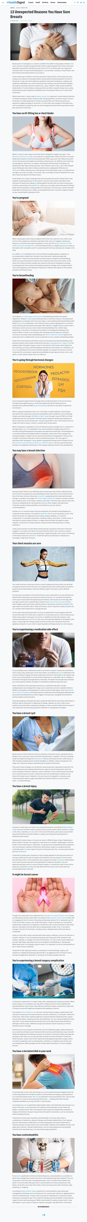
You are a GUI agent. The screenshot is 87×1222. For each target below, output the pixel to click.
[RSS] (84, 2)
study (38, 1097)
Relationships (61, 2)
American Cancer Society (58, 918)
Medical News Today (41, 416)
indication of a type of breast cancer (56, 915)
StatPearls (48, 68)
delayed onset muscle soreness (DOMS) (57, 602)
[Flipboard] (78, 2)
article (22, 254)
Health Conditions (22, 8)
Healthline (35, 185)
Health (38, 2)
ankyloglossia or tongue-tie (60, 343)
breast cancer (41, 96)
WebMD (66, 604)
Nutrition (45, 2)
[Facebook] (75, 2)
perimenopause (41, 405)
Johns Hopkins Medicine (46, 498)
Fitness (52, 2)
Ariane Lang (15, 20)
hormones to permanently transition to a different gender (33, 443)
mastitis (42, 496)
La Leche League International (32, 316)
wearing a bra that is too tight (22, 156)
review (23, 323)
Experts (30, 2)
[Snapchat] (81, 2)
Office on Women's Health (54, 335)
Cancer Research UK (29, 1012)
